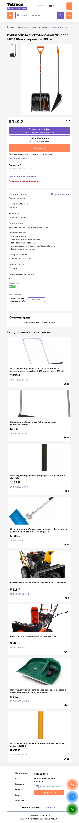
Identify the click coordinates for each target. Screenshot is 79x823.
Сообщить (49, 807)
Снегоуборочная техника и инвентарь (32, 27)
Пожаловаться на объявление (24, 181)
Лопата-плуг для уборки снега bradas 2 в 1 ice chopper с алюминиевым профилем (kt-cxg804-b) (38, 530)
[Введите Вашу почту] (52, 786)
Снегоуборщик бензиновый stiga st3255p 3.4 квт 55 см (38, 582)
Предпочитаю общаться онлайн (17, 299)
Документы (21, 800)
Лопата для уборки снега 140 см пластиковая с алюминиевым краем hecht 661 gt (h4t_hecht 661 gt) (37, 369)
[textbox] (51, 6)
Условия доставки (18, 158)
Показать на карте (60, 194)
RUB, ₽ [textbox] (40, 6)
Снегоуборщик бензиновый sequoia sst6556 (33, 636)
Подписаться (49, 792)
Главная (11, 27)
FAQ (17, 794)
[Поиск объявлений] (39, 15)
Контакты (20, 778)
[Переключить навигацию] (69, 6)
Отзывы (19, 789)
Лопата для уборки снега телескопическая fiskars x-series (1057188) (37, 744)
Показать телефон (39, 130)
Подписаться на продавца (22, 176)
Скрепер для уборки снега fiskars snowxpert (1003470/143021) (33, 423)
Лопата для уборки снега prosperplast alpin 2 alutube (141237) (37, 476)
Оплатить (39, 148)
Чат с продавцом (39, 139)
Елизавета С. (15, 165)
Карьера (19, 784)
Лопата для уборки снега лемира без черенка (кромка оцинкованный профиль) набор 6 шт (38, 691)
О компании (21, 773)
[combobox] (40, 6)
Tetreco (15, 4)
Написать (36, 299)
